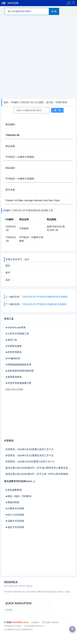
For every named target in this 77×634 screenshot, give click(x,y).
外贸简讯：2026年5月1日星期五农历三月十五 (29, 455)
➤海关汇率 (11, 340)
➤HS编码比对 (12, 358)
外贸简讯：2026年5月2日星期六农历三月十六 (29, 449)
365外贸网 (9, 3)
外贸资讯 (9, 440)
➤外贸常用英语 (13, 352)
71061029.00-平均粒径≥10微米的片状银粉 (44, 304)
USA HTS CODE (14, 389)
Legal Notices (50, 622)
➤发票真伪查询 (13, 377)
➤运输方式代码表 (14, 521)
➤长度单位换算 (13, 346)
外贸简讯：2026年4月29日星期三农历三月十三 (30, 461)
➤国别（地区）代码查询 (18, 496)
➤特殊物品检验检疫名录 (18, 364)
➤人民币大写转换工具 (17, 333)
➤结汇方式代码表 (14, 515)
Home (8, 610)
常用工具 (9, 318)
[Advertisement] (38, 57)
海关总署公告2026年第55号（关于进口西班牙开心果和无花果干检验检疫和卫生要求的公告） (38, 468)
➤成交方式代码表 (14, 527)
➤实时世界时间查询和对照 (19, 371)
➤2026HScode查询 (15, 327)
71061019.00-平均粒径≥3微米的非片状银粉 (45, 296)
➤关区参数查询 (13, 490)
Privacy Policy (12, 625)
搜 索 (54, 11)
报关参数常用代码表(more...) (19, 481)
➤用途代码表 (12, 502)
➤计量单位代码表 (14, 508)
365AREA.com (20, 622)
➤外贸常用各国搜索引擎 (18, 383)
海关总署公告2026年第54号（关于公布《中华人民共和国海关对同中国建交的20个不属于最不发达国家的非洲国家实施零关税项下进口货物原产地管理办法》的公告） (38, 474)
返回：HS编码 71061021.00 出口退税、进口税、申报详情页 (35, 102)
